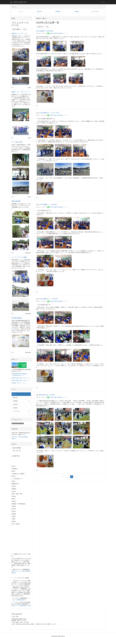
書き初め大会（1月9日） (47, 395)
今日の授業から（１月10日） (49, 299)
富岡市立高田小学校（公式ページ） (21, 378)
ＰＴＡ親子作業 (18, 142)
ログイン (103, 2)
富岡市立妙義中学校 (20, 2)
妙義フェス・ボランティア (21, 92)
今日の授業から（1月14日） (48, 204)
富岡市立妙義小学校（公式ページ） (21, 380)
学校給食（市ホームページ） (19, 383)
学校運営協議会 (17, 318)
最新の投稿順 (17, 29)
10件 (25, 29)
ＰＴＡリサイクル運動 (19, 257)
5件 (47, 26)
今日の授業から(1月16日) (44, 31)
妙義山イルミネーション (20, 33)
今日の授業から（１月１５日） (49, 113)
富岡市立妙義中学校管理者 (55, 33)
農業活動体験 (16, 201)
